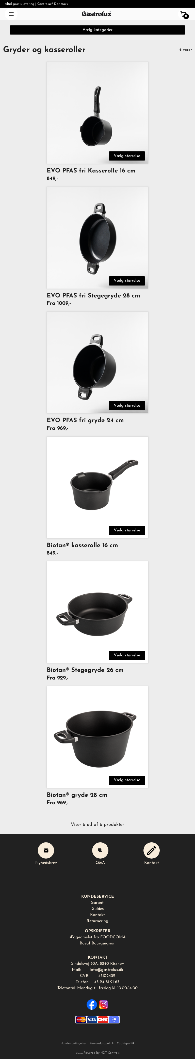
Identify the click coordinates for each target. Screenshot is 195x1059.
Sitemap (80, 1053)
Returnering (97, 921)
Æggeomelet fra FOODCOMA (97, 937)
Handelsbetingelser (73, 1043)
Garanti (98, 903)
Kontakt (151, 853)
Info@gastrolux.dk (106, 970)
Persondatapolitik (102, 1043)
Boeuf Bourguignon (98, 943)
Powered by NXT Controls (102, 1052)
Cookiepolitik (126, 1043)
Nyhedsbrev (46, 853)
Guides (97, 909)
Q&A (100, 853)
